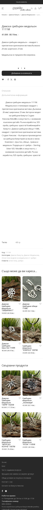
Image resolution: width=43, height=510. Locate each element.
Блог (3, 466)
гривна (33, 142)
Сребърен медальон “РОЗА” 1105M (28, 442)
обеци (26, 142)
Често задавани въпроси (11, 470)
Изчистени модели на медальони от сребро (19, 258)
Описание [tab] (6, 91)
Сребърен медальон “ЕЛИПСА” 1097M (30, 348)
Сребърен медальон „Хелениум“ (27, 400)
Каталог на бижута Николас (13, 486)
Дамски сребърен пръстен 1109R (8, 345)
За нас (4, 462)
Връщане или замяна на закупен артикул (18, 474)
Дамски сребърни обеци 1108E (25, 128)
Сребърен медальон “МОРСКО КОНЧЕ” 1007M (8, 443)
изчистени (13, 261)
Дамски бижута (14, 15)
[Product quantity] (21, 68)
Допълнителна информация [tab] (14, 95)
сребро (20, 261)
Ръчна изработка (28, 122)
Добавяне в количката (21, 73)
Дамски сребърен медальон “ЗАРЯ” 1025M (8, 401)
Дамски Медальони (28, 15)
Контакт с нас (7, 482)
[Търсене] (32, 8)
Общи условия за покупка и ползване (16, 478)
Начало (4, 15)
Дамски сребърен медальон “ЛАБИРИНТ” (8, 307)
